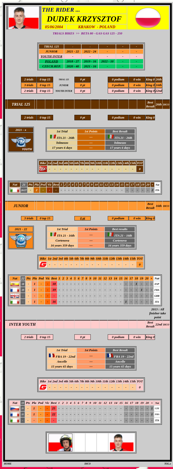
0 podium (118, 218)
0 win (137, 218)
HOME (8, 463)
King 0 (150, 218)
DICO (166, 206)
